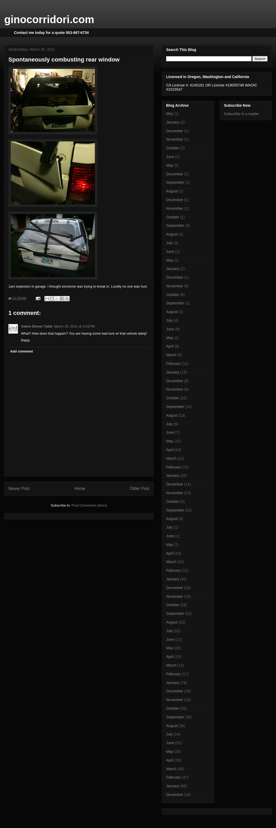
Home (79, 488)
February (173, 363)
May (169, 113)
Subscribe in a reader (241, 114)
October (172, 148)
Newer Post (19, 488)
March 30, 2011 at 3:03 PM (74, 326)
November (174, 139)
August (172, 191)
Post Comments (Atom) (89, 505)
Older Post (139, 488)
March (171, 355)
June (170, 157)
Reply (25, 340)
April (169, 346)
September (175, 182)
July (169, 243)
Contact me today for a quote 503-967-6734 (51, 32)
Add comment (21, 351)
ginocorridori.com (49, 19)
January (172, 122)
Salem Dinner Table (37, 326)
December (174, 131)
